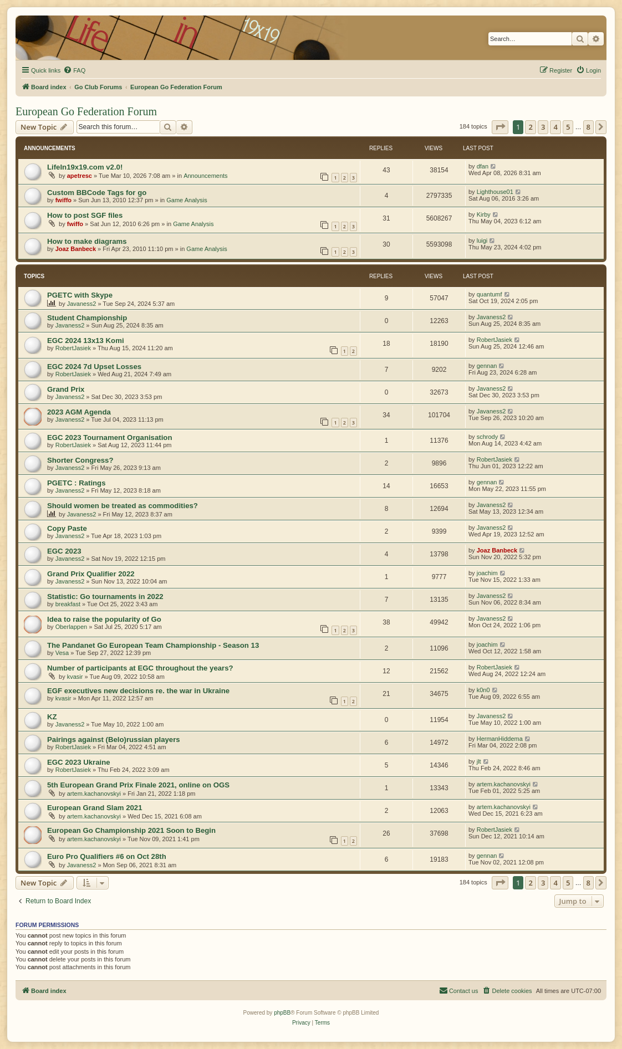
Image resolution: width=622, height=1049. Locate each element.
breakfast (67, 604)
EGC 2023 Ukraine (78, 762)
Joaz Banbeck (75, 248)
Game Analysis (186, 200)
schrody (487, 436)
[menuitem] (74, 70)
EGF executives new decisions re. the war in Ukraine (138, 691)
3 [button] (543, 127)
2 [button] (530, 127)
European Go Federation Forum (86, 111)
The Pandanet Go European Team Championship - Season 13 (153, 645)
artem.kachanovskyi (94, 793)
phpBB (282, 1013)
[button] (500, 127)
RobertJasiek (73, 348)
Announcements (205, 175)
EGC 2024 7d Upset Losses (94, 366)
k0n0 (483, 690)
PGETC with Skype (80, 295)
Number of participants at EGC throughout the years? (140, 668)
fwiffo (63, 200)
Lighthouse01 (495, 191)
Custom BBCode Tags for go (96, 192)
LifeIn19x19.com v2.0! (85, 167)
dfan (482, 166)
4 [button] (555, 127)
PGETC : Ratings (76, 483)
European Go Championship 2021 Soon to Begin (131, 830)
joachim (487, 573)
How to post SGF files (85, 215)
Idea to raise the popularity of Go (104, 619)
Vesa (62, 652)
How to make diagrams (87, 241)
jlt (479, 761)
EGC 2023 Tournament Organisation (109, 437)
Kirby (484, 214)
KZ (52, 717)
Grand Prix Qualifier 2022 (91, 574)
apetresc (79, 175)
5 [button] (568, 127)
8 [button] (588, 127)
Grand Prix (65, 389)
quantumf (489, 294)
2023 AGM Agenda (79, 412)
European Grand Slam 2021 (94, 808)
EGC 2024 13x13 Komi (85, 340)
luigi (482, 240)
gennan (487, 365)
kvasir (75, 676)
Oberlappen (71, 626)
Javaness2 (81, 303)
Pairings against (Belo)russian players (113, 739)
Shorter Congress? (80, 460)
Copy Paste (67, 528)
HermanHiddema (500, 738)
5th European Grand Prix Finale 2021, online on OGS (138, 785)
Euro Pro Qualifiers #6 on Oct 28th (106, 856)
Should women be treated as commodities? (122, 506)
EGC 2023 (64, 551)
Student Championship (87, 318)
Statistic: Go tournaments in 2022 (105, 596)
